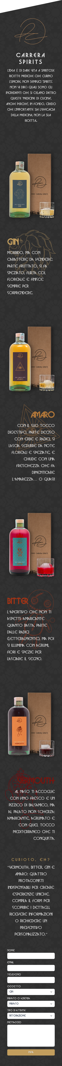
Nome (11, 950)
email (10, 962)
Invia (31, 1052)
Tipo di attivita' (16, 1010)
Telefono (14, 974)
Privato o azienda (18, 998)
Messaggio (14, 1022)
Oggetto (14, 986)
